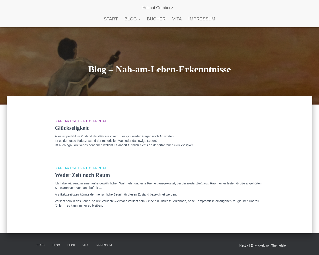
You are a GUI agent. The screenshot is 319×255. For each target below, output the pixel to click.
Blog (132, 18)
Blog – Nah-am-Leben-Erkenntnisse (81, 121)
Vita (177, 18)
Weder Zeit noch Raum (82, 175)
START (111, 18)
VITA (85, 245)
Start (41, 245)
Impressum (202, 18)
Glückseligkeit (72, 128)
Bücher (156, 18)
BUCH (71, 245)
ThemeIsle (278, 245)
